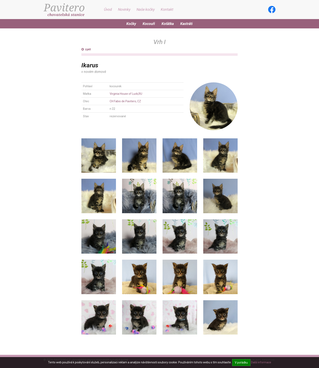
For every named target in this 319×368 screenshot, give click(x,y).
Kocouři (149, 24)
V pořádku (241, 362)
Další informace (261, 362)
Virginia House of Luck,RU (126, 93)
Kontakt (167, 9)
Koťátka (168, 24)
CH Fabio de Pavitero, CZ (125, 101)
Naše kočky (146, 9)
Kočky (131, 24)
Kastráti (186, 24)
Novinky (124, 9)
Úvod (108, 9)
